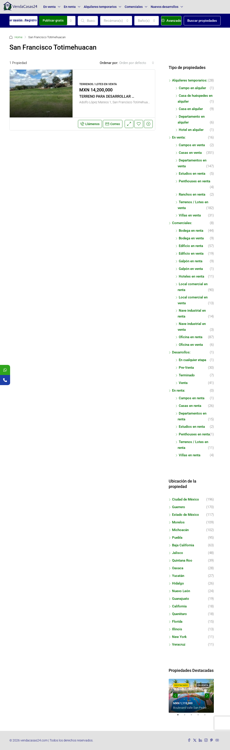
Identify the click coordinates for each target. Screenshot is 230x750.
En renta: (178, 390)
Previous (175, 695)
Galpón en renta (190, 261)
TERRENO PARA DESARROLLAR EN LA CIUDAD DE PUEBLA (126, 96)
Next (207, 695)
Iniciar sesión (12, 20)
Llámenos (90, 124)
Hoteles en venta (191, 276)
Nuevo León (181, 591)
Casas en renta (190, 406)
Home (18, 37)
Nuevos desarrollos (164, 7)
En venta (49, 7)
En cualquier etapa (192, 360)
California (179, 606)
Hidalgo (178, 583)
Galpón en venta (191, 269)
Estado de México (185, 515)
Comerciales (134, 7)
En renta (70, 7)
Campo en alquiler (192, 88)
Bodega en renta (191, 231)
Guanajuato (180, 599)
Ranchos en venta (192, 194)
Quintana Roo (182, 560)
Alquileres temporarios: (189, 80)
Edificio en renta (191, 246)
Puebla (177, 538)
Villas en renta (189, 455)
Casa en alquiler (191, 109)
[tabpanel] (191, 696)
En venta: (179, 137)
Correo (112, 124)
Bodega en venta (191, 238)
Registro (31, 20)
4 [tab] (200, 716)
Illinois (177, 629)
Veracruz (179, 644)
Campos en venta (192, 145)
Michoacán (180, 530)
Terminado (187, 375)
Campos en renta (191, 398)
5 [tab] (207, 716)
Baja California (183, 545)
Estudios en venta (192, 174)
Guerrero (178, 507)
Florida (177, 622)
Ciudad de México (185, 499)
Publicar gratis (53, 20)
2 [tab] (187, 716)
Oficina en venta (191, 345)
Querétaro (179, 614)
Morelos (178, 522)
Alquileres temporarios (100, 7)
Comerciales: (182, 223)
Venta (183, 383)
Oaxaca (177, 568)
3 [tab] (193, 716)
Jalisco (177, 553)
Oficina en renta (190, 337)
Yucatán (178, 576)
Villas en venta (190, 215)
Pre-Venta (186, 368)
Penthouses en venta (194, 181)
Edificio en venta (191, 253)
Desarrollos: (181, 352)
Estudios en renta (192, 427)
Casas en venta (190, 153)
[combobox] (137, 63)
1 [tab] (180, 716)
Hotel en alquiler (191, 130)
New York (179, 637)
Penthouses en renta (194, 434)
